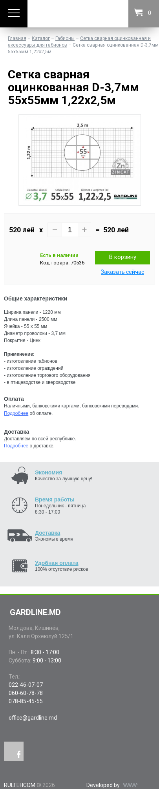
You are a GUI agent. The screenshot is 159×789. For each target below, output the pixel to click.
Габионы (65, 38)
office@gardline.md (33, 718)
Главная (17, 38)
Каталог (41, 38)
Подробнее (16, 413)
